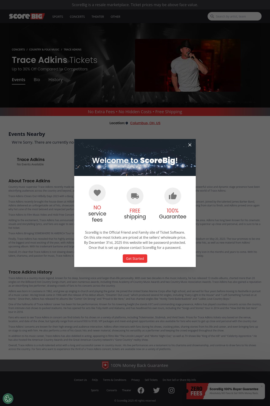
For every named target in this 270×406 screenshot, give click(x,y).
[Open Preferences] (8, 398)
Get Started (135, 258)
